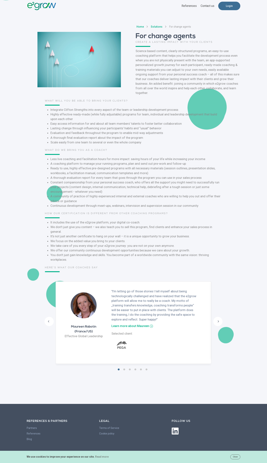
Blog (29, 439)
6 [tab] (146, 369)
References (33, 433)
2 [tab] (124, 369)
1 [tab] (119, 369)
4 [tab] (135, 369)
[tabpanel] (133, 322)
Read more (102, 456)
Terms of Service (109, 428)
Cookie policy (106, 433)
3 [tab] (130, 369)
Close (235, 457)
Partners (32, 428)
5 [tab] (141, 369)
